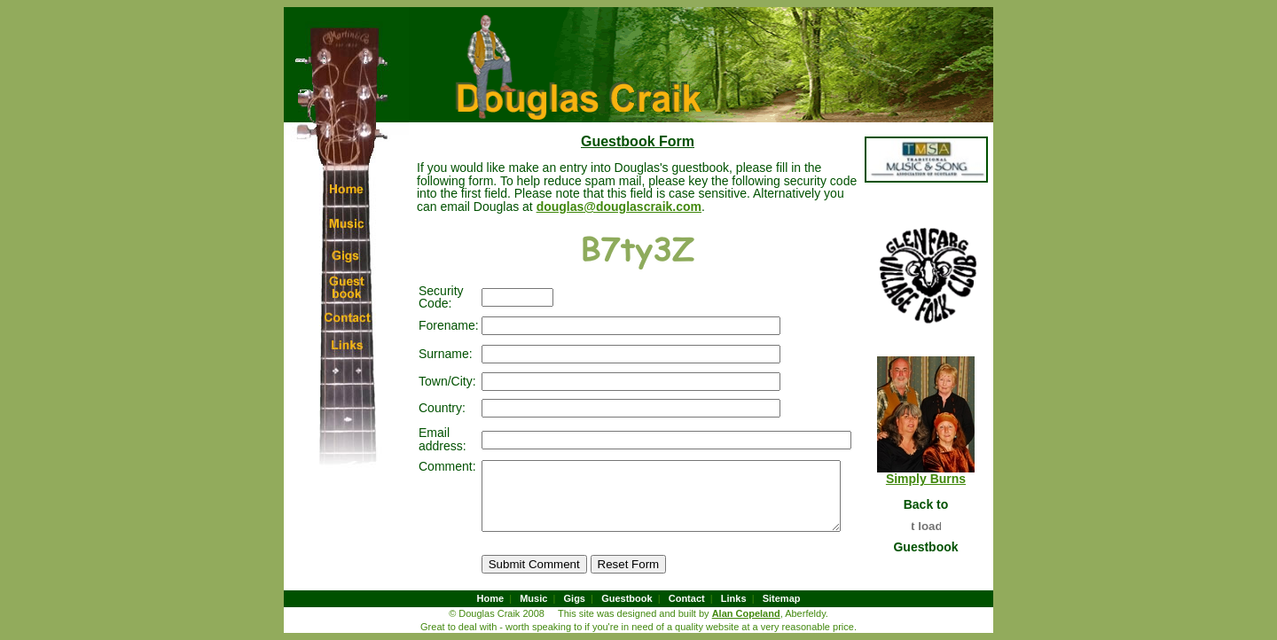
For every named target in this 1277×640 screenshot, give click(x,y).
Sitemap (782, 598)
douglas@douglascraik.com (503, 206)
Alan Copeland (746, 613)
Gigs (574, 598)
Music (533, 598)
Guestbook (626, 598)
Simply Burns (936, 479)
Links (734, 598)
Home (491, 598)
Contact (687, 598)
